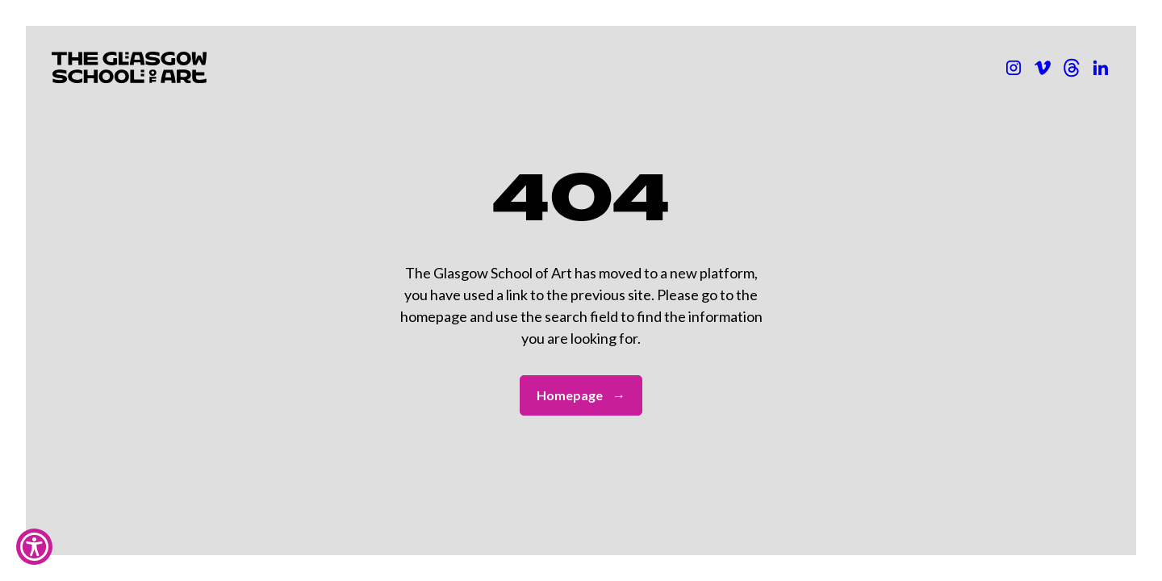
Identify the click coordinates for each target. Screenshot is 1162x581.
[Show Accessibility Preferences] (34, 547)
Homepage (581, 395)
